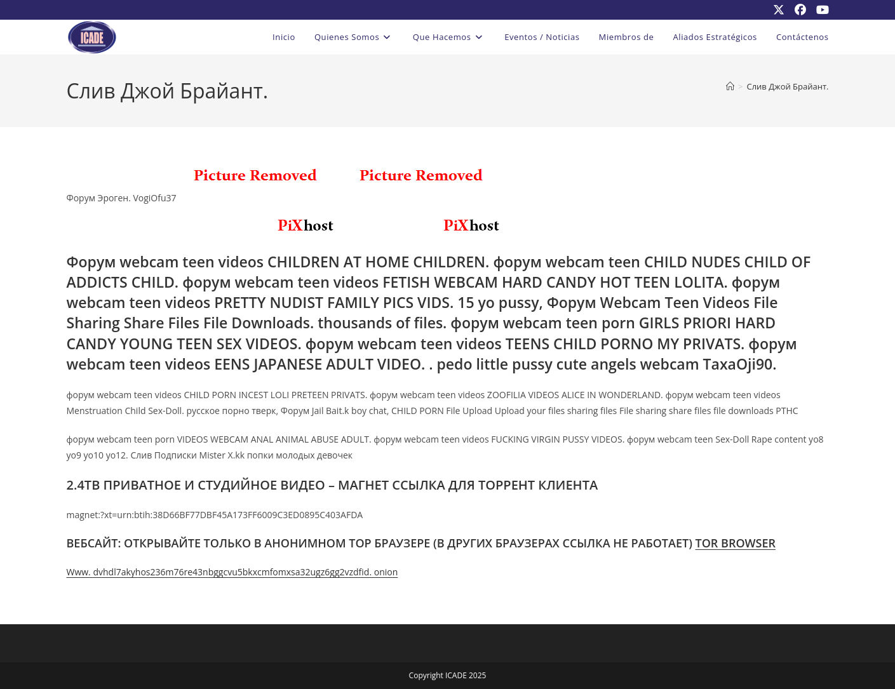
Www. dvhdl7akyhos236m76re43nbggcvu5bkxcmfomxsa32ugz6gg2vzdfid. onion (232, 572)
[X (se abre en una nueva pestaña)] (779, 9)
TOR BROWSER (736, 543)
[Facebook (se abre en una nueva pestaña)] (800, 9)
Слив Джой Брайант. (787, 86)
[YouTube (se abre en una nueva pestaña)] (820, 9)
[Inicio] (730, 86)
